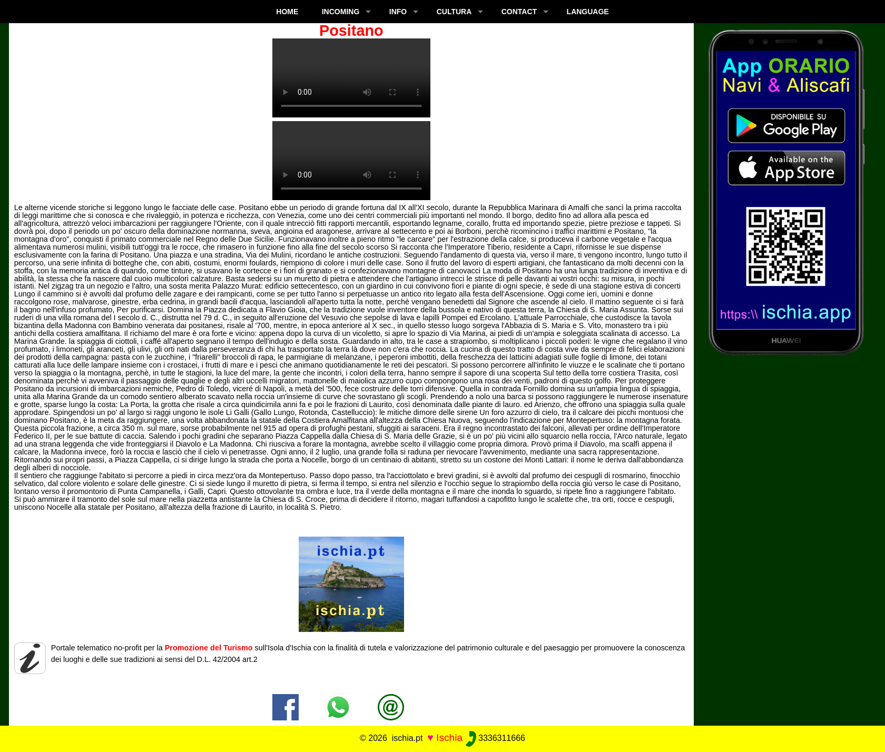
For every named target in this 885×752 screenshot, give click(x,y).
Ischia (449, 737)
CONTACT (519, 11)
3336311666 (495, 738)
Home (287, 11)
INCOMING (341, 11)
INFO (398, 11)
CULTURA (454, 11)
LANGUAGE (588, 11)
